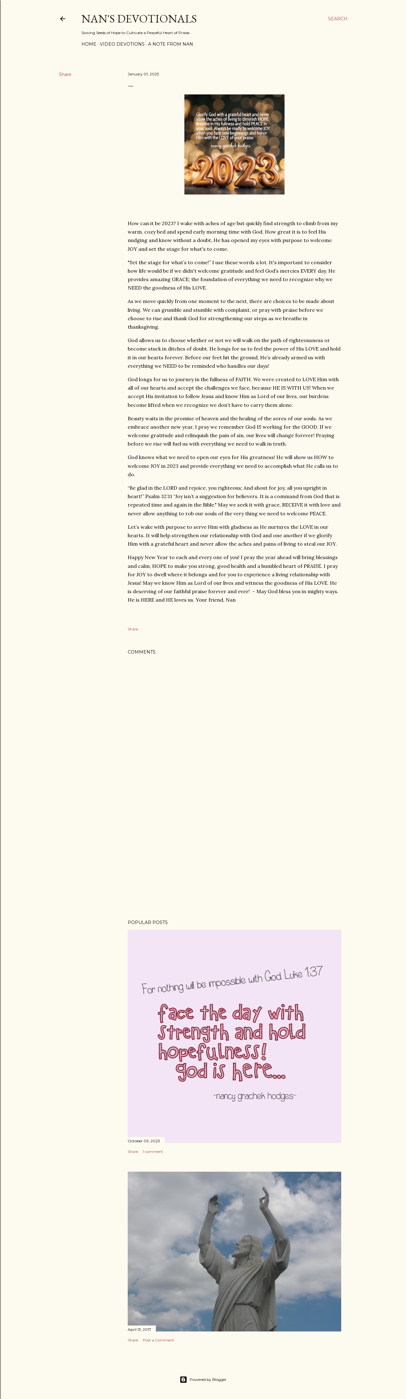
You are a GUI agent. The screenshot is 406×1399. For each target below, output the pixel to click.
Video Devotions (122, 44)
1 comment (153, 1151)
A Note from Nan (170, 44)
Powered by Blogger (203, 1379)
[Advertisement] (234, 860)
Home (88, 44)
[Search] (337, 18)
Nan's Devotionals (139, 18)
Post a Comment (158, 1340)
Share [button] (65, 74)
